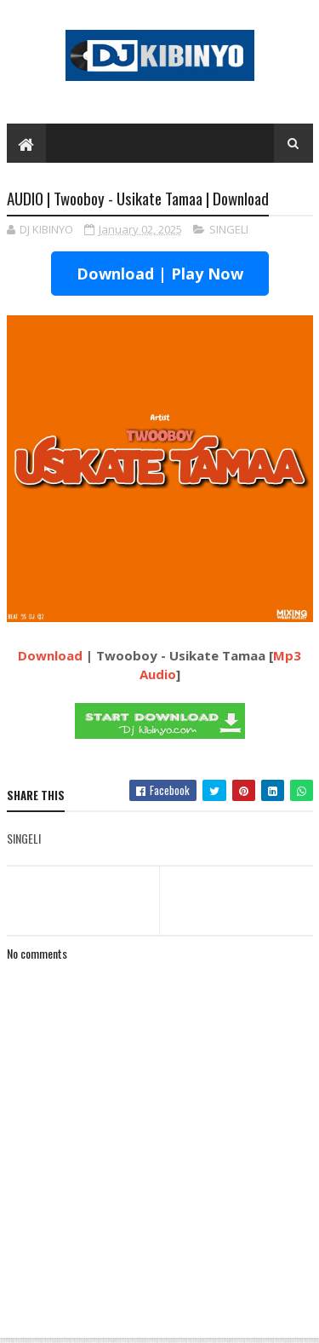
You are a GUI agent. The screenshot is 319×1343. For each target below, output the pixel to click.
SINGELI (228, 229)
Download (50, 655)
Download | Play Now (160, 273)
